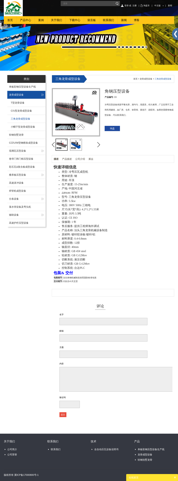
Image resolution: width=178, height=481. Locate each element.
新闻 (170, 5)
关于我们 (56, 20)
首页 (10, 20)
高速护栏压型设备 (19, 222)
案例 (41, 20)
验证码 (62, 397)
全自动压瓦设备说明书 (106, 449)
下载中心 (74, 20)
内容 (61, 363)
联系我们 (108, 20)
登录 (126, 5)
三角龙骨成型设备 (20, 118)
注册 (134, 5)
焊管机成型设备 (17, 190)
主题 (61, 347)
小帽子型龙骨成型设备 (23, 126)
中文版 (157, 5)
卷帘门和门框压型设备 (21, 158)
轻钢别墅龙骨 (16, 134)
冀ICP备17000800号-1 (26, 475)
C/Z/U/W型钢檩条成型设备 (23, 142)
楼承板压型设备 (17, 174)
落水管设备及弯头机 (20, 206)
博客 (136, 20)
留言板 (91, 20)
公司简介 (12, 449)
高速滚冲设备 (16, 182)
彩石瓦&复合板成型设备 (22, 166)
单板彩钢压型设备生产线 (22, 86)
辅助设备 (14, 214)
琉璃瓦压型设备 (17, 150)
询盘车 (146, 5)
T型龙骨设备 (18, 102)
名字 (61, 314)
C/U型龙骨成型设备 (21, 110)
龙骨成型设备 (16, 94)
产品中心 (25, 20)
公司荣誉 (12, 454)
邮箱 (61, 331)
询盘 (112, 128)
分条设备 (14, 198)
